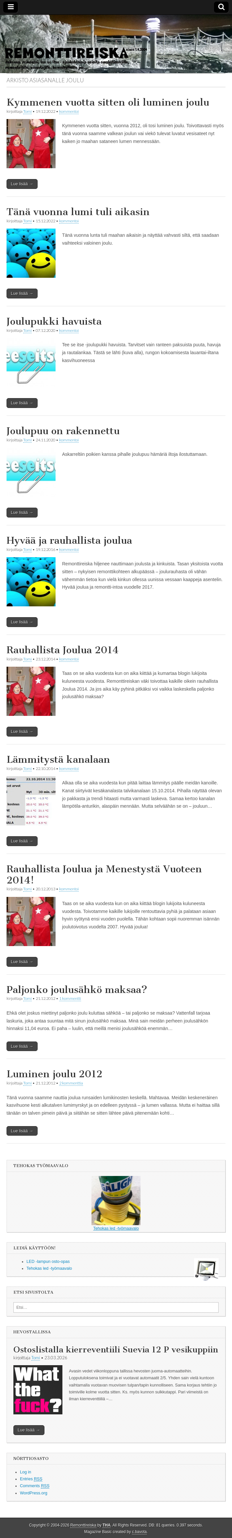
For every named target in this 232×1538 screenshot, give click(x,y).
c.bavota (139, 1531)
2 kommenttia (71, 1083)
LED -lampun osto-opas (48, 1261)
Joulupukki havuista (54, 321)
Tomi (27, 111)
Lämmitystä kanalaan (58, 759)
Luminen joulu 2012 (54, 1074)
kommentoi (69, 111)
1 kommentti (70, 998)
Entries (31, 1479)
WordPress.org (33, 1493)
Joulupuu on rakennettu (63, 431)
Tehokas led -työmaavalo (116, 1203)
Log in (25, 1472)
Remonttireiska (83, 1525)
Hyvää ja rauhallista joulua (69, 540)
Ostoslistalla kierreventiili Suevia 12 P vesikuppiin (115, 1350)
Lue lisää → (22, 183)
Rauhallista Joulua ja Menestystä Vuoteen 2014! (104, 874)
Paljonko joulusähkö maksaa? (77, 990)
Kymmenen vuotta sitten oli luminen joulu (108, 102)
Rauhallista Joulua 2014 (63, 650)
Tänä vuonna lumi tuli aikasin (78, 212)
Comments (34, 1486)
